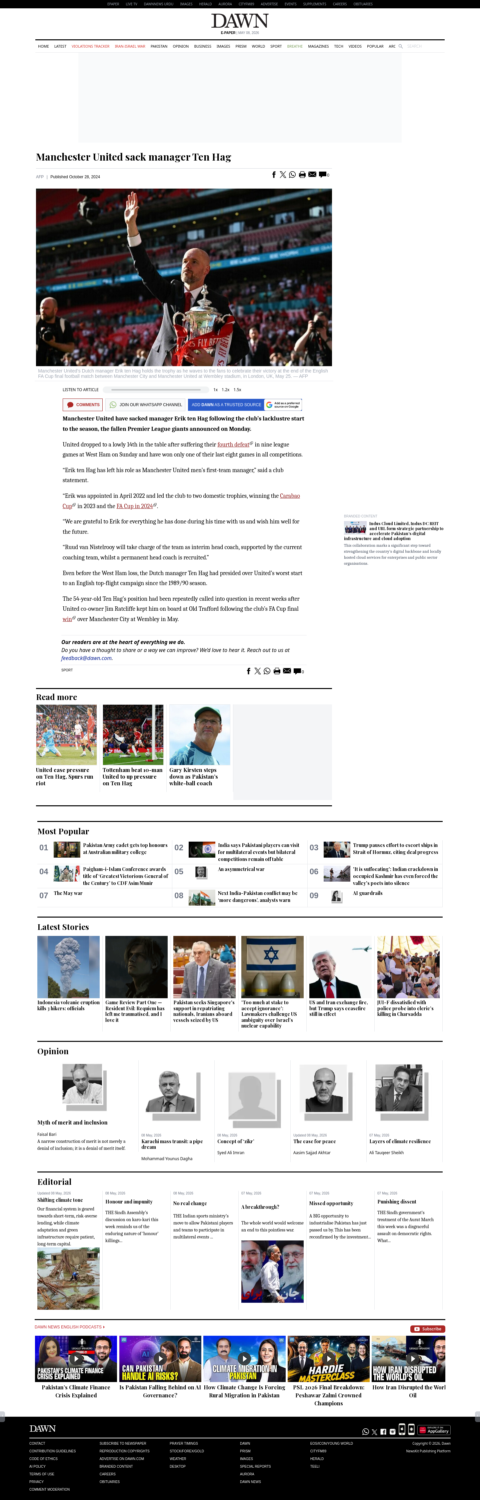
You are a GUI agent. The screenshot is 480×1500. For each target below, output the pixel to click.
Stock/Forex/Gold (187, 1451)
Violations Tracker (90, 46)
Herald (205, 4)
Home (43, 46)
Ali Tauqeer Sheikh (386, 1152)
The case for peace (314, 1141)
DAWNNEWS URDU (159, 4)
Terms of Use (41, 1474)
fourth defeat (233, 444)
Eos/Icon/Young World (331, 1443)
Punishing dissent (396, 1201)
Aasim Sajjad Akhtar (312, 1152)
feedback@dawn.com (86, 658)
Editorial (54, 1181)
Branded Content (360, 516)
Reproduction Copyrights (125, 1451)
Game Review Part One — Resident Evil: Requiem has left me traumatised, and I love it (135, 1011)
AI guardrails (368, 893)
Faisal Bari (46, 1134)
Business (202, 46)
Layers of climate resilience (400, 1141)
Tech (338, 46)
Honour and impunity (129, 1201)
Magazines (318, 46)
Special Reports (255, 1466)
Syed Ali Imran (230, 1152)
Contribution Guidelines (52, 1451)
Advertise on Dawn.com (122, 1459)
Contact (37, 1443)
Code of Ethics (43, 1459)
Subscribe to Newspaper (123, 1443)
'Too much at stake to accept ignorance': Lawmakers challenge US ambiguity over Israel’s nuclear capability (269, 1014)
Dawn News (250, 1482)
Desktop (178, 1466)
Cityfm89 (318, 1451)
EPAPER (113, 4)
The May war (68, 893)
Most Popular (63, 831)
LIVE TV (131, 4)
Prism (241, 46)
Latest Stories (63, 926)
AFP (40, 177)
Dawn (245, 1443)
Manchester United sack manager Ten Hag (133, 156)
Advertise (269, 4)
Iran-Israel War (130, 46)
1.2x (225, 389)
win (67, 619)
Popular (375, 46)
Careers (340, 4)
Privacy (36, 1482)
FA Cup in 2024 (134, 506)
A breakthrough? (260, 1207)
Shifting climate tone (60, 1200)
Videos (355, 46)
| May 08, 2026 (240, 33)
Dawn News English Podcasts (70, 1327)
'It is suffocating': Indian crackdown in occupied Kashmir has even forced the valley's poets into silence (395, 876)
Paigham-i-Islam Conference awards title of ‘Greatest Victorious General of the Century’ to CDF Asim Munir (125, 876)
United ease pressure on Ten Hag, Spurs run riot (64, 776)
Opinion (181, 46)
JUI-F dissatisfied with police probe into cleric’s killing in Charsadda (405, 1008)
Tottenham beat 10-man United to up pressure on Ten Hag (133, 776)
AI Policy (37, 1466)
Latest (60, 46)
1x (215, 389)
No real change (190, 1203)
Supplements (314, 4)
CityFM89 (246, 4)
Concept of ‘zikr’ (235, 1141)
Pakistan (159, 46)
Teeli (315, 1466)
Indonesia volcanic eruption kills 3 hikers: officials (68, 1005)
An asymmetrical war (241, 869)
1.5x (237, 389)
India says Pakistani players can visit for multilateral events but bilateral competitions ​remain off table (258, 852)
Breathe (295, 46)
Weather (178, 1459)
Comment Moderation (49, 1489)
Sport (276, 46)
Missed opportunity (331, 1203)
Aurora (225, 4)
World (258, 46)
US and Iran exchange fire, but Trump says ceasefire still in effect (338, 1008)
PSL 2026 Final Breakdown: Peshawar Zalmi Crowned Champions (328, 1395)
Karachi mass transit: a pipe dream (172, 1144)
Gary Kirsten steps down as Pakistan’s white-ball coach (193, 776)
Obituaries (363, 4)
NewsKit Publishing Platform (428, 1451)
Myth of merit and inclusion (72, 1122)
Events (291, 4)
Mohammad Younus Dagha (167, 1158)
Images (186, 4)
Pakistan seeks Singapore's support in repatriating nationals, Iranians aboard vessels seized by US (204, 1011)
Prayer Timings (184, 1443)
